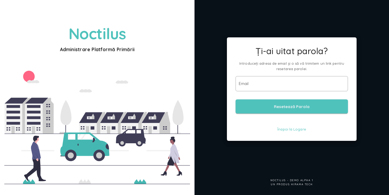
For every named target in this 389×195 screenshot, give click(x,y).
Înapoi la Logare (291, 129)
